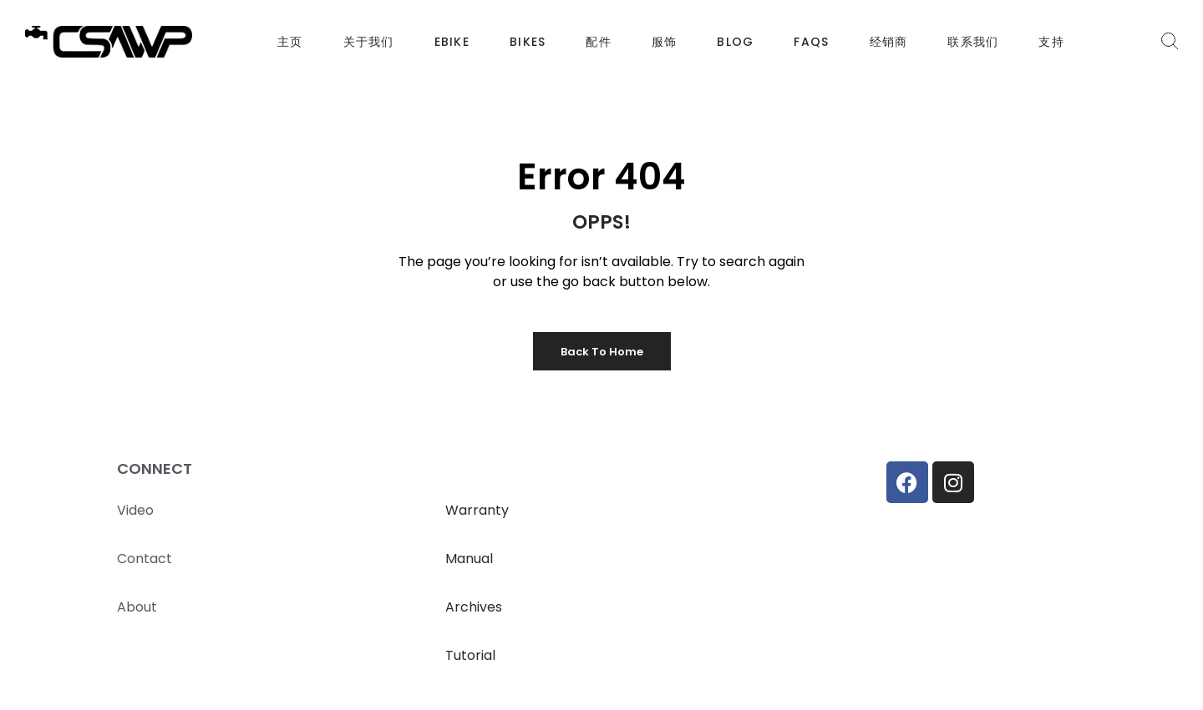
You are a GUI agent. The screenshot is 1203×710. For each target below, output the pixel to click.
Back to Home (602, 352)
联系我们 (972, 41)
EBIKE (452, 41)
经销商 (889, 41)
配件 (599, 41)
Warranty (477, 510)
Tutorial (470, 655)
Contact (144, 558)
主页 (290, 41)
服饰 (665, 41)
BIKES (528, 41)
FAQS (811, 41)
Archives (473, 607)
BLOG (735, 41)
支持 (1051, 41)
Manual (469, 558)
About (137, 607)
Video (135, 510)
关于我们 (368, 41)
